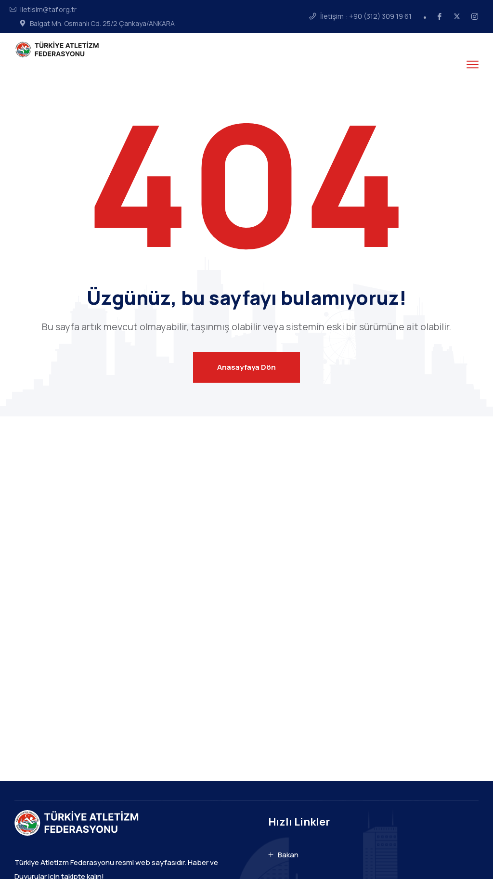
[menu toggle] (473, 64)
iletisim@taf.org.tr (48, 9)
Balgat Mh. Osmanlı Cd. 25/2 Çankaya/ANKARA (102, 23)
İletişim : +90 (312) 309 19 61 (366, 16)
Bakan (288, 855)
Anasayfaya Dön (246, 367)
